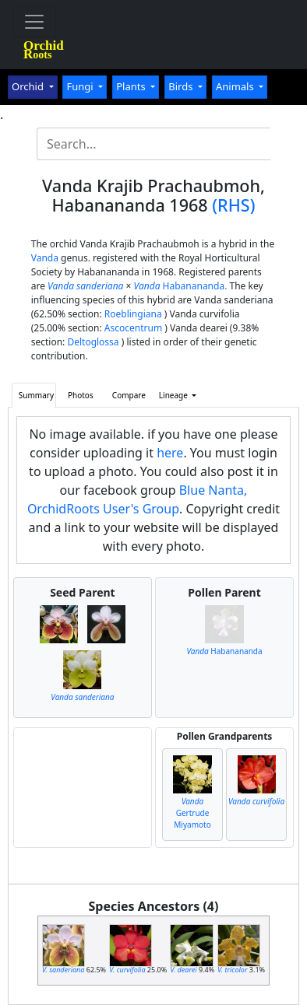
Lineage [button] (174, 395)
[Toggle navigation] (34, 21)
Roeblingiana (133, 313)
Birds (182, 86)
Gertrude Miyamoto (192, 813)
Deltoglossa (92, 341)
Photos (81, 395)
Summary (36, 395)
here (170, 452)
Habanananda (224, 651)
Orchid (29, 86)
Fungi (81, 86)
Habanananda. (181, 285)
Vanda (44, 257)
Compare (129, 395)
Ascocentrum (133, 327)
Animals (236, 86)
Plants (132, 86)
